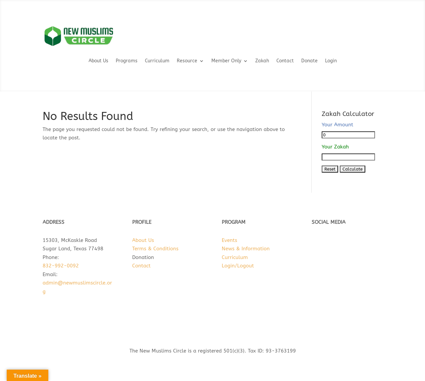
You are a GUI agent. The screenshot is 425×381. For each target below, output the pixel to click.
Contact (285, 61)
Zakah (262, 61)
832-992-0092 (61, 266)
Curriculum (157, 61)
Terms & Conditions (155, 249)
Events (229, 240)
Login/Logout (238, 266)
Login (331, 61)
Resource (187, 61)
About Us (98, 61)
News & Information (246, 249)
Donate (309, 61)
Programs (127, 61)
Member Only (226, 61)
